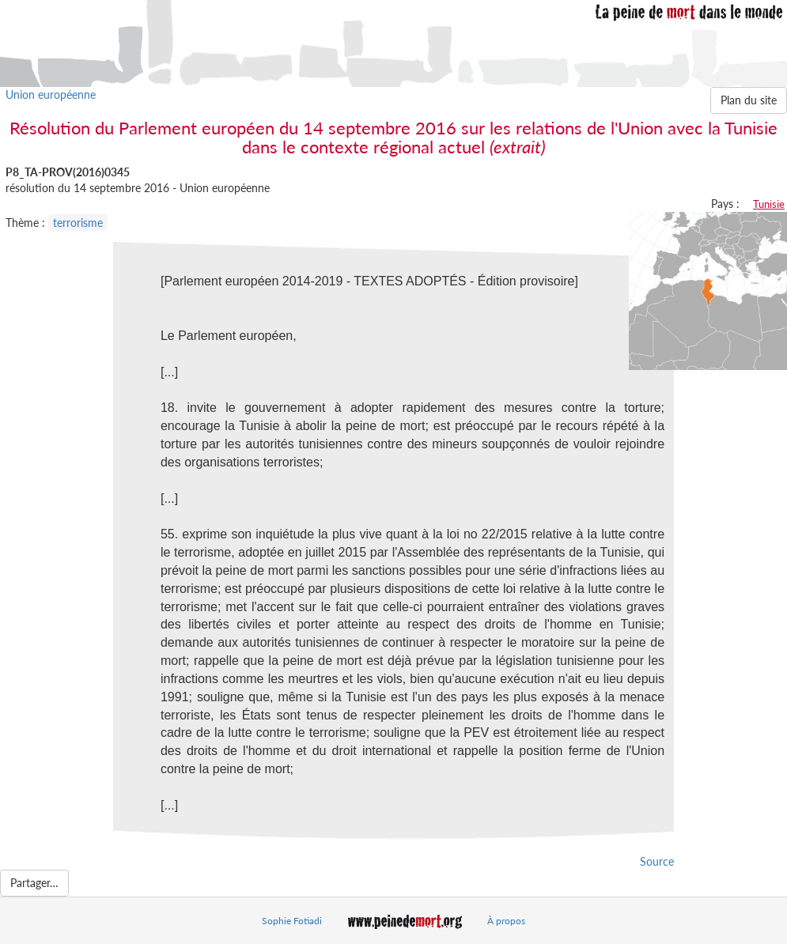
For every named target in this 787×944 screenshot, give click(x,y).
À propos (506, 921)
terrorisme (78, 222)
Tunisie (769, 204)
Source (657, 861)
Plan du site (749, 100)
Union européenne (51, 94)
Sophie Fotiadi (292, 921)
